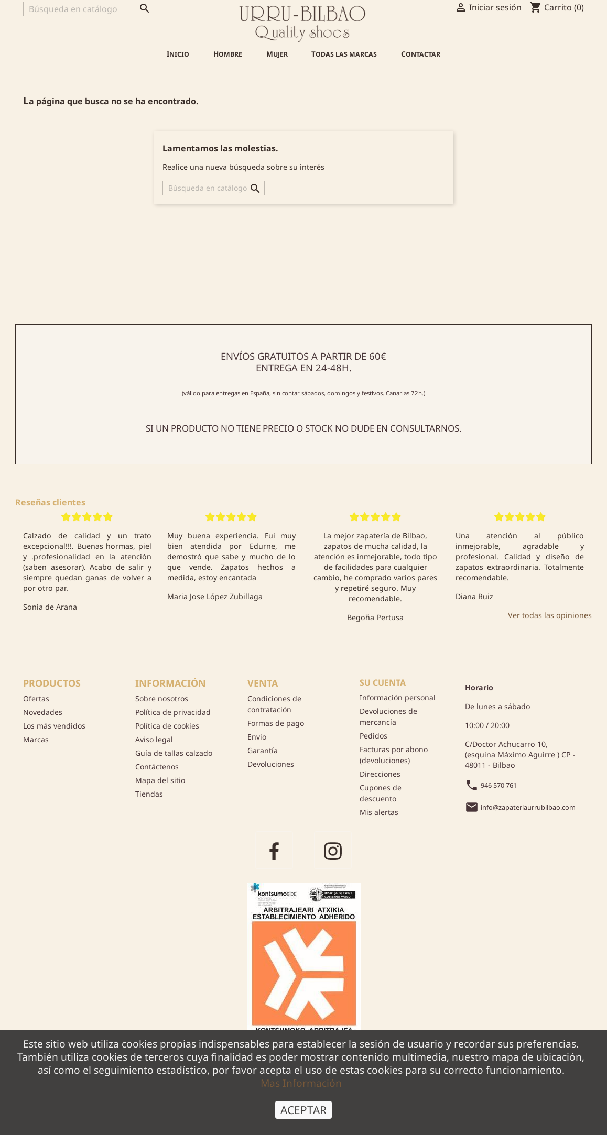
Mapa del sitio (160, 780)
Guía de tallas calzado (173, 753)
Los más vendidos (54, 726)
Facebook (274, 850)
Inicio (178, 54)
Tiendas (149, 794)
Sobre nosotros (161, 698)
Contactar (420, 54)
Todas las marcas (344, 54)
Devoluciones (270, 764)
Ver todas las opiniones (550, 615)
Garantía (262, 750)
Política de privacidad (173, 712)
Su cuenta (383, 682)
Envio (256, 737)
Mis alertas (379, 812)
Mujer (277, 54)
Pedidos (373, 736)
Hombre (227, 54)
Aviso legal (154, 739)
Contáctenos (157, 767)
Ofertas (36, 698)
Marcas (36, 739)
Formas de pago (275, 723)
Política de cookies (167, 726)
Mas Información (301, 1083)
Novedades (42, 712)
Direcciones (380, 774)
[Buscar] (74, 9)
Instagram (333, 850)
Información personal (398, 697)
